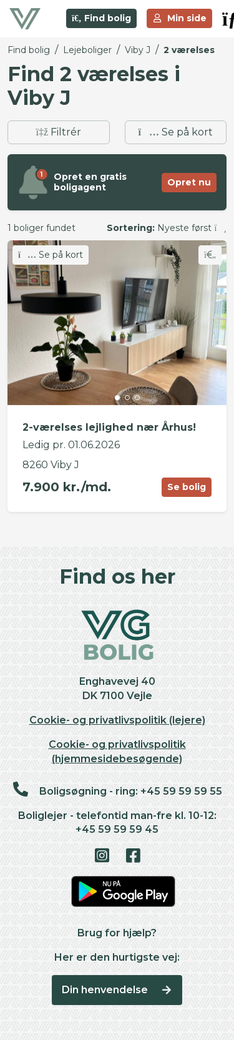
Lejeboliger (87, 50)
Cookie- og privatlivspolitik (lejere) (117, 720)
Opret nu (189, 182)
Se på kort (176, 132)
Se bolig (186, 487)
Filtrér (58, 132)
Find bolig (101, 18)
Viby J (137, 50)
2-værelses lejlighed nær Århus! (109, 427)
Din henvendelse (117, 990)
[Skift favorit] (210, 255)
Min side (179, 18)
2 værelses (189, 50)
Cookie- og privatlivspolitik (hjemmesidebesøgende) (117, 751)
